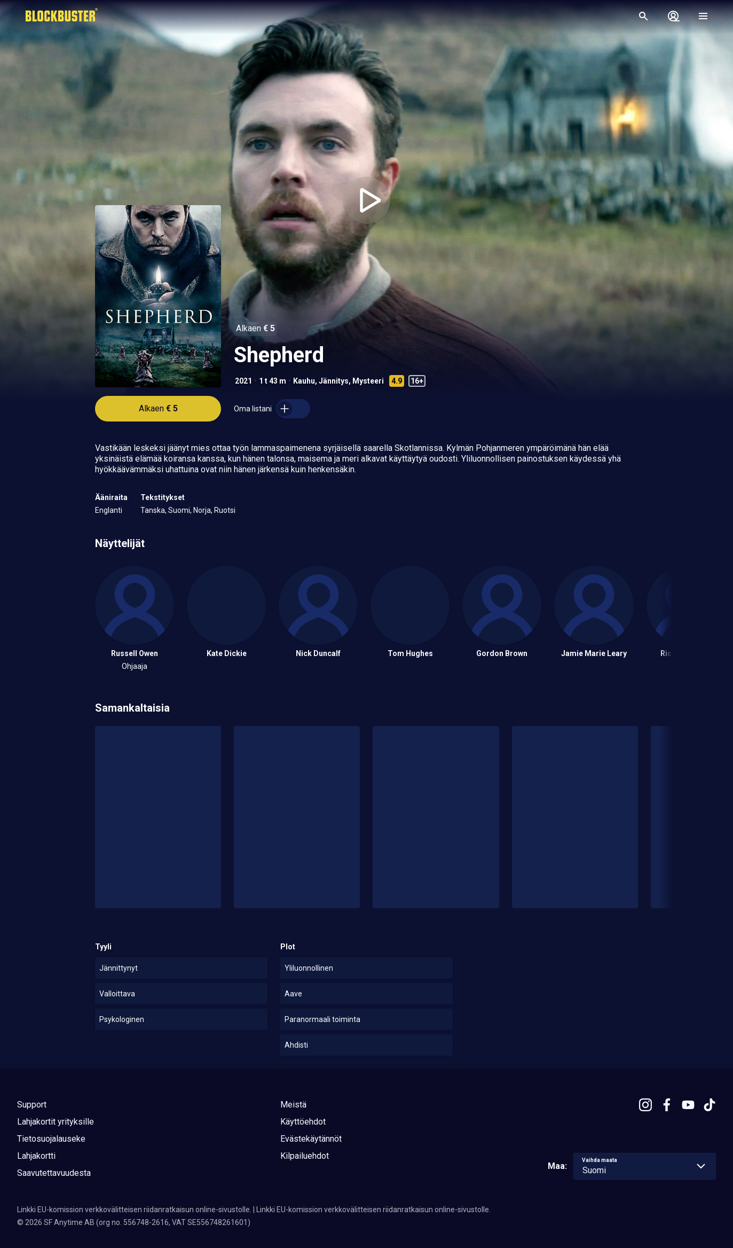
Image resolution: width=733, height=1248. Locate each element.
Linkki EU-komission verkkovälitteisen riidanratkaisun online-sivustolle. (134, 1209)
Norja (202, 510)
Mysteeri (368, 381)
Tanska (152, 510)
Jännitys (334, 381)
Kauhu (304, 381)
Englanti (108, 510)
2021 (243, 381)
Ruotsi (224, 510)
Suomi (179, 510)
